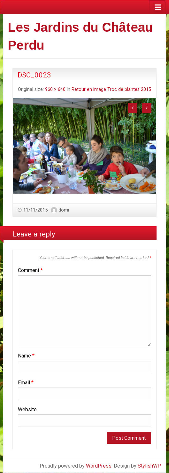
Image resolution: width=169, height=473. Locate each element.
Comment (30, 270)
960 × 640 (55, 89)
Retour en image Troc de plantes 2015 (111, 89)
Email (26, 383)
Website (27, 409)
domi (63, 210)
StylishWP (149, 466)
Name (26, 356)
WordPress (98, 466)
